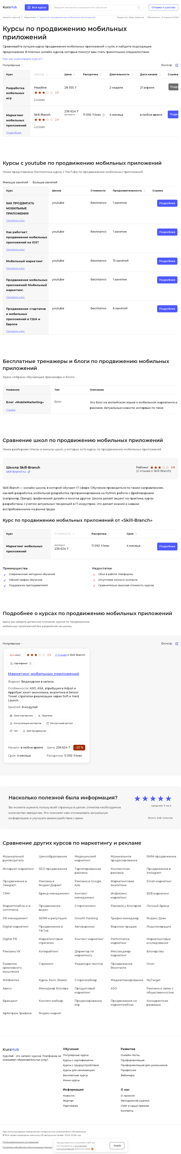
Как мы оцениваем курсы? (23, 59)
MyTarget (153, 980)
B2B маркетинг (158, 893)
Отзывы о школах (163, 7)
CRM (6, 893)
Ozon (150, 963)
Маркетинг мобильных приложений (43, 673)
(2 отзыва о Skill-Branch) (153, 471)
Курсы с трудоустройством (81, 1065)
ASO (114, 988)
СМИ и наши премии (135, 1105)
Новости (68, 1095)
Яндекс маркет (50, 1013)
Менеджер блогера (53, 988)
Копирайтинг (49, 951)
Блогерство (155, 951)
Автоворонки (85, 926)
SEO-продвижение (53, 868)
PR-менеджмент (15, 918)
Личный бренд (158, 905)
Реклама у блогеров (126, 905)
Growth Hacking (86, 918)
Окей (117, 1143)
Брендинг (10, 1000)
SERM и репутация (53, 918)
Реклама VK (12, 951)
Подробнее (13, 132)
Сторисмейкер (86, 980)
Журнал (68, 1100)
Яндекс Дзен (156, 918)
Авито (7, 988)
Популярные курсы (76, 1055)
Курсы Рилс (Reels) (53, 980)
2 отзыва (39, 99)
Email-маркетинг (159, 881)
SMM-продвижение (161, 856)
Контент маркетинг (89, 939)
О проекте (128, 1095)
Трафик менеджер (125, 918)
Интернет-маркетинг (18, 868)
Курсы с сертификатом (78, 1060)
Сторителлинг (85, 905)
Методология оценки (135, 1100)
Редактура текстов (89, 963)
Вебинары (128, 1075)
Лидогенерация (159, 926)
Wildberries (11, 980)
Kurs (10, 7)
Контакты (127, 1110)
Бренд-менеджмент (54, 893)
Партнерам (70, 1105)
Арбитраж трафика (17, 1013)
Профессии (128, 1070)
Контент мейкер (51, 1000)
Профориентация (132, 1060)
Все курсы (39, 7)
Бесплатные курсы (75, 1075)
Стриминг (46, 963)
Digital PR (10, 939)
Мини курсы (71, 1080)
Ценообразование (53, 856)
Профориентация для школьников (144, 1065)
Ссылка (10, 410)
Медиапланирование (127, 980)
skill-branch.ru (16, 471)
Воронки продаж (124, 926)
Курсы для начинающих (79, 1070)
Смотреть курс (15, 220)
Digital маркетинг (16, 926)
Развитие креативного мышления (12, 967)
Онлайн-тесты (130, 1055)
